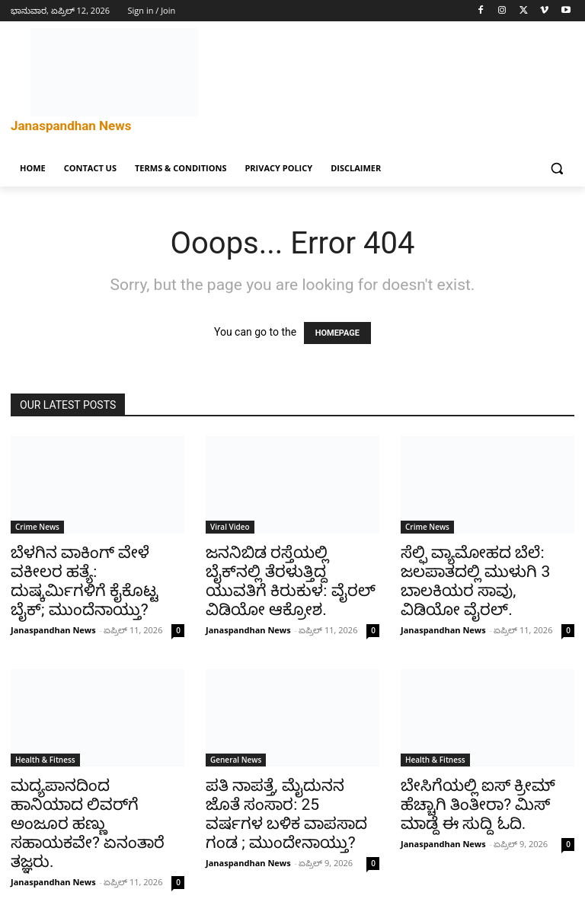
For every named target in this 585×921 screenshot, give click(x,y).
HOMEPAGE (337, 333)
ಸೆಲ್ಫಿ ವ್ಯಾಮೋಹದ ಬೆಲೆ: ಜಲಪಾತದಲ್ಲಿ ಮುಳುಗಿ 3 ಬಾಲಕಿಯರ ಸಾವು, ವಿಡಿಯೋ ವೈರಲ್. (475, 581)
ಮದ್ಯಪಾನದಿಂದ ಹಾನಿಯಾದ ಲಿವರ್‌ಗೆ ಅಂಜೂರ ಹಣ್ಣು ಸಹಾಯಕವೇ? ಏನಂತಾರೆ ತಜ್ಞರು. (88, 823)
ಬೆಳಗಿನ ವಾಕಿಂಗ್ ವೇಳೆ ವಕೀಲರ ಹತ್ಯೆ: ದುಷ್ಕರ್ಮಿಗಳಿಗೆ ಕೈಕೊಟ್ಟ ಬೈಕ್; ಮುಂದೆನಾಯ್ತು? (84, 581)
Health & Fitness (45, 759)
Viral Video (230, 526)
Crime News (37, 526)
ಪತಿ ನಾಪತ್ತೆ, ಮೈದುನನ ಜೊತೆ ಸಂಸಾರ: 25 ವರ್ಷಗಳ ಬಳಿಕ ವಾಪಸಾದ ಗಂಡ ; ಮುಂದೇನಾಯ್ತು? (286, 814)
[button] (556, 168)
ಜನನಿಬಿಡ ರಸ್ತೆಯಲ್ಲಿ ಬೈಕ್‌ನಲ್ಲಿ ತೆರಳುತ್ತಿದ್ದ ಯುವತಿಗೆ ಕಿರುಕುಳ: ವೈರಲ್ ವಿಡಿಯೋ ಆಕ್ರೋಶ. (291, 581)
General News (235, 759)
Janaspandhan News (53, 630)
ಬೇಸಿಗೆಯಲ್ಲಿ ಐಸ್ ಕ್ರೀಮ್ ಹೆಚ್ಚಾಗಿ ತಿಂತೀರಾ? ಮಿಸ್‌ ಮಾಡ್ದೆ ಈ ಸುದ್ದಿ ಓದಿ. (478, 804)
